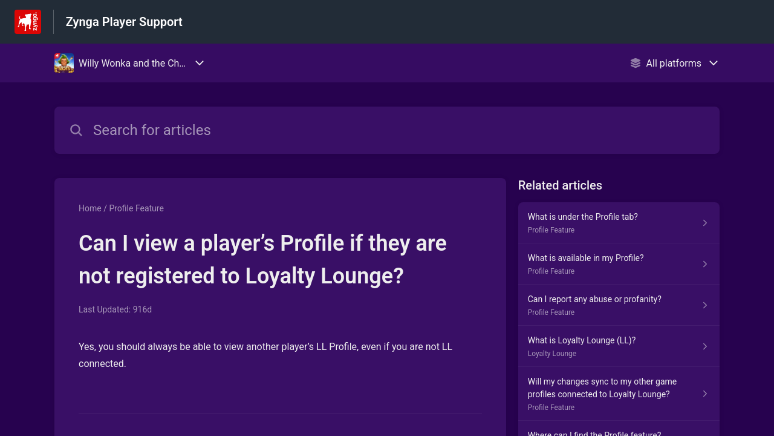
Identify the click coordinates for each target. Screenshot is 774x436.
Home (90, 208)
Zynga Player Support (124, 22)
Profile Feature (136, 208)
